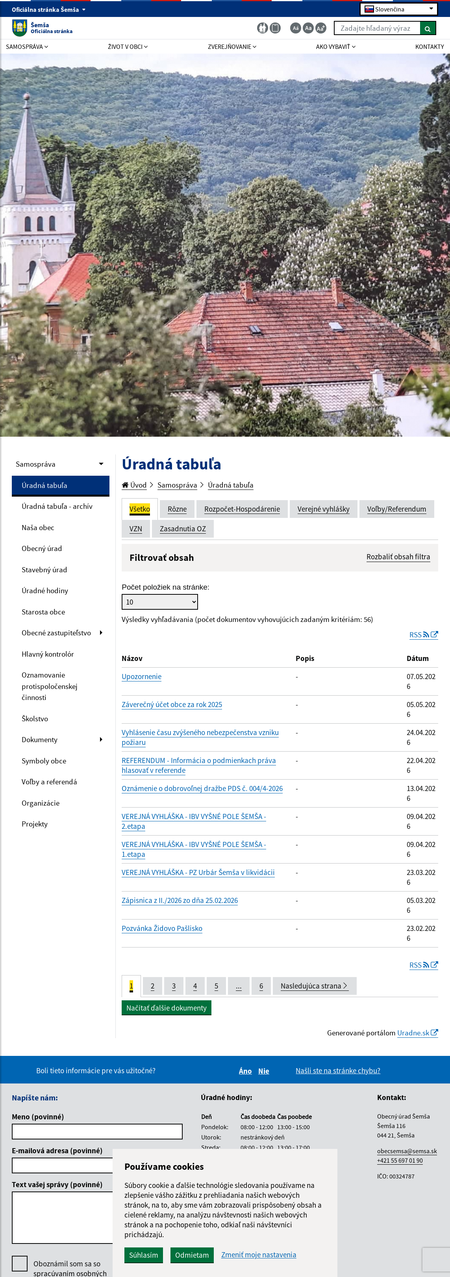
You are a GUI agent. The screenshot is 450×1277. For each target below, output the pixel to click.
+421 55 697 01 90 (400, 1160)
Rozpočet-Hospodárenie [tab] (242, 509)
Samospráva (36, 464)
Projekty (35, 823)
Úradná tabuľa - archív (57, 506)
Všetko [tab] (140, 509)
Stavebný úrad (44, 569)
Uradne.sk (417, 1032)
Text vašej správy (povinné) (57, 1184)
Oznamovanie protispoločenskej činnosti (50, 686)
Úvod (134, 485)
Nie (265, 1071)
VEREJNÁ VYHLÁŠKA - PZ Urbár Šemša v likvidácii (198, 872)
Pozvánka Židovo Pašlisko (162, 928)
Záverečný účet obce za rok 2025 (172, 704)
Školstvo (35, 718)
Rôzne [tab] (177, 509)
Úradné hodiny (45, 590)
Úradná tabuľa (44, 485)
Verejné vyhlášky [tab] (324, 509)
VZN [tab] (136, 528)
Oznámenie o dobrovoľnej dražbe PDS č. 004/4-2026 (202, 788)
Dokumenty (39, 739)
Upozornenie (141, 676)
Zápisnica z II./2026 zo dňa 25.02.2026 (180, 900)
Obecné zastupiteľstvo (56, 632)
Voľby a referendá (49, 781)
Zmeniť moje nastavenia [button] (258, 1254)
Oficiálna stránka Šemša (49, 9)
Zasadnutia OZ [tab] (183, 528)
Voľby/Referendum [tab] (396, 509)
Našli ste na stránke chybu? (338, 1070)
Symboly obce (44, 760)
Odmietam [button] (192, 1255)
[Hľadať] (428, 28)
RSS (423, 634)
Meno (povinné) (38, 1116)
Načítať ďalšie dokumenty (166, 1008)
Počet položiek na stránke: (165, 587)
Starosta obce (43, 611)
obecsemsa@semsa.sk (407, 1151)
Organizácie (40, 803)
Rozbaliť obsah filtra (398, 556)
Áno (246, 1071)
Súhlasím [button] (143, 1255)
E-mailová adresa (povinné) (57, 1150)
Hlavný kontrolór (48, 654)
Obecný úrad (42, 548)
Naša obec (38, 527)
